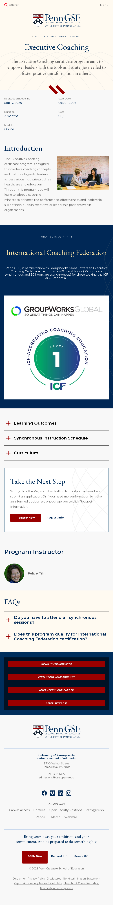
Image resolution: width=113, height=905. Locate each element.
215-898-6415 (56, 774)
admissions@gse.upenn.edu (56, 777)
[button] (101, 5)
